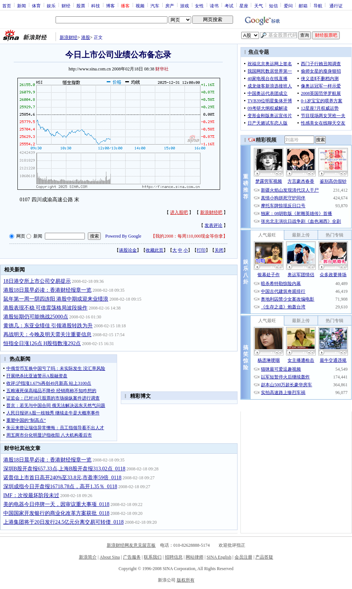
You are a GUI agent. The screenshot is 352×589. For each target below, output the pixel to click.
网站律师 (194, 557)
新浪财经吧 (211, 212)
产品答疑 (264, 557)
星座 (243, 5)
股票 (80, 5)
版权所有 (186, 580)
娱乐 (51, 5)
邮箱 (303, 5)
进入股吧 (179, 212)
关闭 (219, 250)
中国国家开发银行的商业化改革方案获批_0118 (56, 513)
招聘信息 (174, 557)
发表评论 (213, 225)
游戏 (184, 5)
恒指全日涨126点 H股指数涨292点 (42, 343)
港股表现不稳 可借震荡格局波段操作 (45, 308)
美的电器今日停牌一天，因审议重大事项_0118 (56, 504)
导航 (317, 5)
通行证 (336, 5)
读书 (214, 5)
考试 (229, 5)
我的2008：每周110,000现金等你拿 (189, 236)
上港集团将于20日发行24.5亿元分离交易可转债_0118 (63, 522)
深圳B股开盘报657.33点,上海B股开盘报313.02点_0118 (64, 468)
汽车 (154, 5)
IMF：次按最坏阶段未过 (31, 495)
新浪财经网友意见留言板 (131, 545)
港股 (85, 37)
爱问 (288, 5)
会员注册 (243, 557)
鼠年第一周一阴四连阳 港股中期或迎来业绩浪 (56, 299)
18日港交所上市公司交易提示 (37, 281)
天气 (258, 5)
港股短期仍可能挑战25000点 (35, 317)
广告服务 (132, 557)
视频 (140, 5)
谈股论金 (128, 250)
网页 (20, 236)
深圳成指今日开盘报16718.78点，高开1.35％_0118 (60, 486)
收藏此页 (154, 250)
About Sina (110, 557)
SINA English (218, 557)
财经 (66, 5)
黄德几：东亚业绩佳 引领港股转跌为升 (48, 325)
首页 (6, 5)
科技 (95, 5)
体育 (36, 5)
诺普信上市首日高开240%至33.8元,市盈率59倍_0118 (62, 477)
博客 (110, 5)
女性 (199, 5)
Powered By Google (123, 236)
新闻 (21, 5)
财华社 (162, 69)
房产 (169, 5)
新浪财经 (68, 37)
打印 (201, 250)
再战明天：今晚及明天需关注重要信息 (47, 334)
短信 (273, 5)
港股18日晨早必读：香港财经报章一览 (47, 290)
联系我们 (153, 557)
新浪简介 (88, 557)
